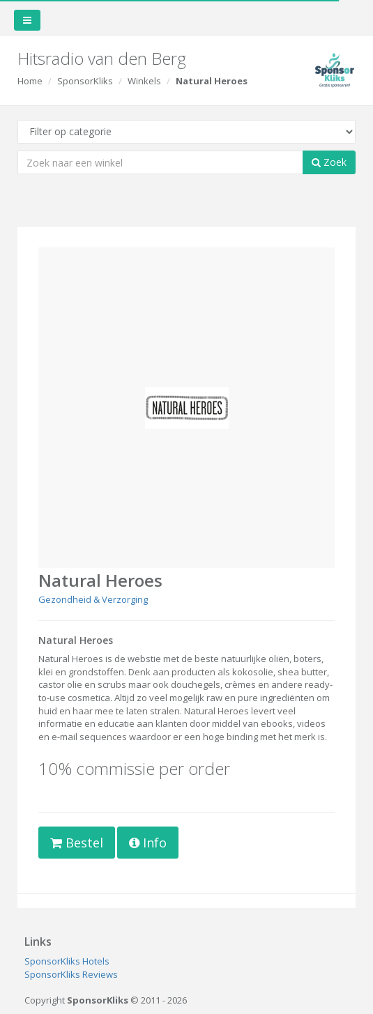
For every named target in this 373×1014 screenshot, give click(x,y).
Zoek (329, 162)
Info (148, 842)
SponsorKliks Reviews (71, 974)
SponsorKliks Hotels (66, 961)
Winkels (144, 81)
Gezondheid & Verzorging (93, 599)
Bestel (76, 842)
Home (30, 81)
